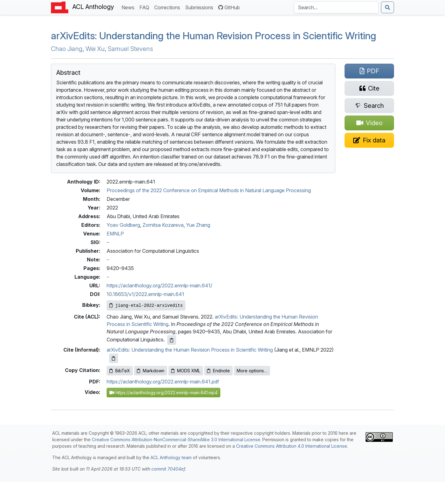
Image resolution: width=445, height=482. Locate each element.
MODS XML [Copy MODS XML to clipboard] (185, 370)
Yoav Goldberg (123, 225)
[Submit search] (387, 7)
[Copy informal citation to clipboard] (113, 358)
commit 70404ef (168, 468)
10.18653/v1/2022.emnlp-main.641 (145, 294)
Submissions (200, 7)
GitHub (229, 7)
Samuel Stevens (130, 49)
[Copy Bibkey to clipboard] (146, 305)
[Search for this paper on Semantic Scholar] (369, 105)
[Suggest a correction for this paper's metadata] (369, 140)
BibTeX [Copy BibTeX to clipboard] (119, 370)
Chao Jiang (67, 49)
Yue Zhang (198, 225)
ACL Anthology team (171, 457)
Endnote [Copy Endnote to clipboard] (218, 370)
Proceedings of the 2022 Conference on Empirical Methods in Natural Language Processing (209, 190)
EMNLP (115, 233)
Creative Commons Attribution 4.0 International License (291, 446)
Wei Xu (95, 49)
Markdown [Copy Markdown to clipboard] (150, 370)
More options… (252, 370)
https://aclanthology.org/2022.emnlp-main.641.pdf (163, 381)
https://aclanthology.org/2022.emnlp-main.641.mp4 (163, 392)
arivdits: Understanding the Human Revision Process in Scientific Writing (213, 36)
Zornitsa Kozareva (163, 225)
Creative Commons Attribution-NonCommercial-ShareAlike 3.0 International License (176, 439)
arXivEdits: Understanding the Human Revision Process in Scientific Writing (190, 350)
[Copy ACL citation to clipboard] (171, 340)
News (129, 7)
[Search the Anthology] (336, 7)
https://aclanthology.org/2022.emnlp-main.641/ (159, 285)
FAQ (145, 7)
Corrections (168, 7)
